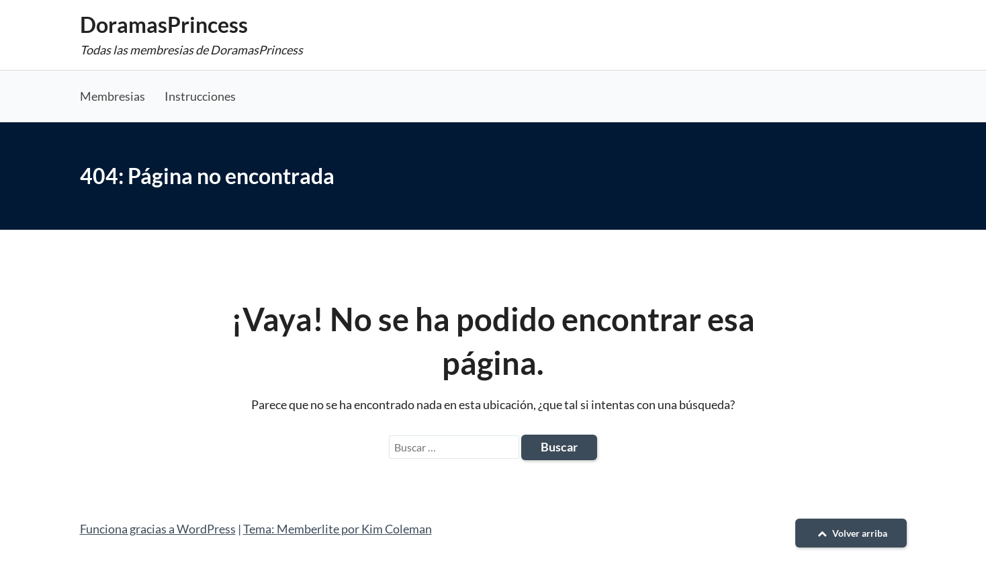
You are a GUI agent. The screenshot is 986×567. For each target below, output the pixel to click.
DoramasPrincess (164, 24)
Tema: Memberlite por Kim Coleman (337, 528)
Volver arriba (850, 533)
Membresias (112, 96)
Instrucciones (200, 96)
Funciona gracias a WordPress (158, 528)
